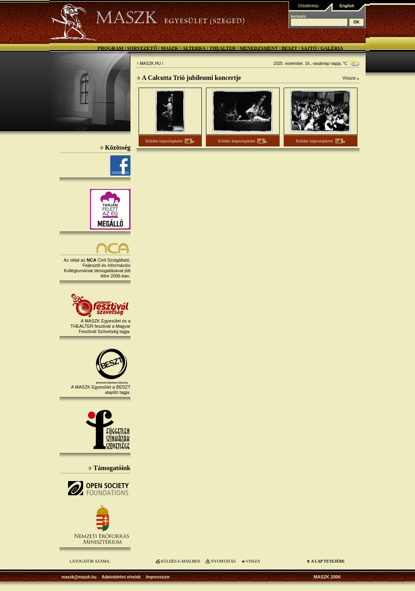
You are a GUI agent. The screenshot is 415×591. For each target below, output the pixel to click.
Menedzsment (259, 48)
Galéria (331, 48)
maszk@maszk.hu (79, 577)
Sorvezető (142, 48)
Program (110, 48)
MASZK (170, 48)
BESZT (289, 48)
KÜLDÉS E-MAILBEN (180, 561)
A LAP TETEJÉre (327, 561)
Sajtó (309, 48)
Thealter (222, 48)
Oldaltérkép (308, 6)
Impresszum (157, 577)
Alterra (194, 48)
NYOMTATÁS (223, 561)
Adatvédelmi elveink (121, 577)
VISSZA (253, 561)
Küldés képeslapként (163, 140)
